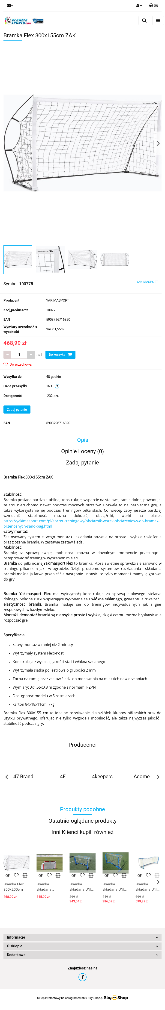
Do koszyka (60, 354)
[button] (154, 6)
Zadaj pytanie (17, 409)
